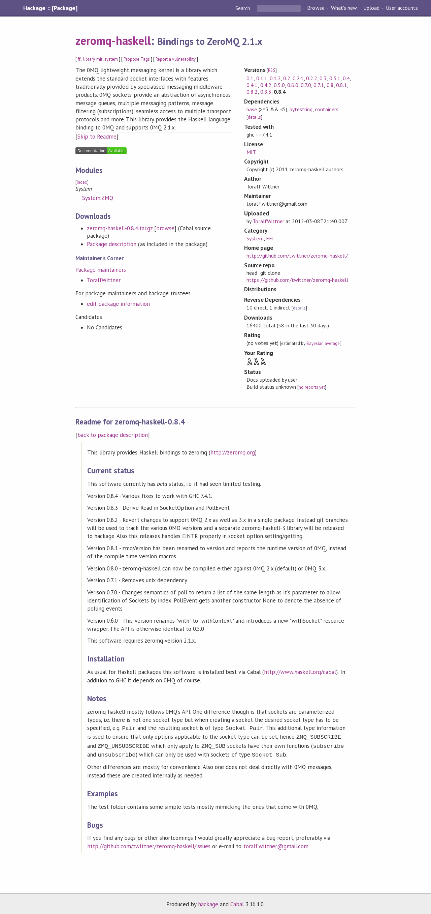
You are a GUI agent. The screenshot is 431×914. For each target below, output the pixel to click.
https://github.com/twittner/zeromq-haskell (297, 279)
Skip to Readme (97, 136)
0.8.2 (252, 91)
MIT (251, 152)
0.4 (346, 78)
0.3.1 (334, 78)
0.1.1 (261, 78)
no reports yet (312, 387)
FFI (270, 238)
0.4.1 (252, 85)
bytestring (301, 109)
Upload (371, 8)
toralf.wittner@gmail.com (276, 843)
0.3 (323, 78)
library (89, 59)
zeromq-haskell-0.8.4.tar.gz (120, 228)
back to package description (112, 435)
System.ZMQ (97, 198)
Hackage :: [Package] (50, 8)
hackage (208, 901)
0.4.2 (265, 85)
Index (82, 182)
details (254, 117)
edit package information (118, 303)
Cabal (237, 901)
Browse (315, 8)
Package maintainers (100, 269)
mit (99, 59)
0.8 (330, 85)
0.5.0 (279, 85)
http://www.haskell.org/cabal (300, 672)
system (111, 59)
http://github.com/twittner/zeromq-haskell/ (297, 255)
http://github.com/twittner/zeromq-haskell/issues (148, 843)
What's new (344, 8)
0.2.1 (298, 78)
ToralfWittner (104, 280)
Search (243, 8)
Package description (111, 244)
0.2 (286, 78)
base (251, 109)
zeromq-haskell (113, 40)
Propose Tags (137, 59)
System (254, 238)
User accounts (402, 8)
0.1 (250, 78)
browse (165, 228)
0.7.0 (306, 85)
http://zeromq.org (232, 452)
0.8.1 (341, 85)
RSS (271, 70)
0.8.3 (265, 91)
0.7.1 (318, 85)
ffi (79, 59)
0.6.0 (292, 85)
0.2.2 (311, 78)
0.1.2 (275, 78)
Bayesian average (323, 343)
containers (326, 109)
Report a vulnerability (176, 59)
